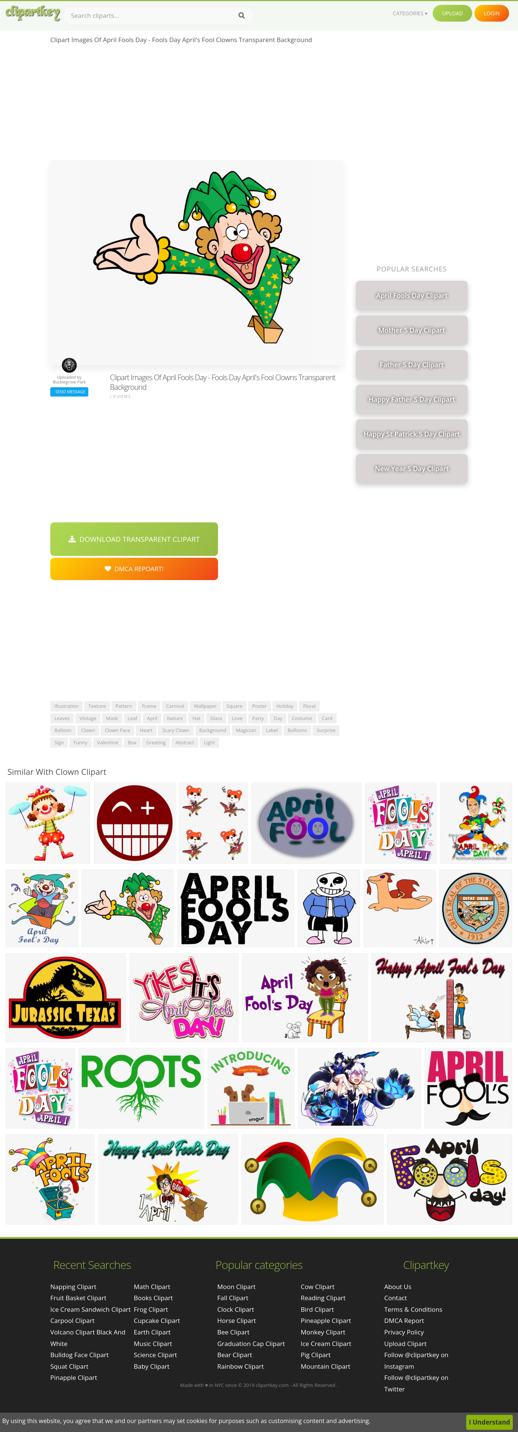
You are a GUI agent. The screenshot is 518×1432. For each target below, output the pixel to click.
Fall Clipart (232, 1297)
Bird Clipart (317, 1309)
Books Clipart (153, 1297)
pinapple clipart (73, 1377)
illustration (66, 706)
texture (96, 706)
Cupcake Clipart (157, 1320)
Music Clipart (153, 1343)
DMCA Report (404, 1320)
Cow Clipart (318, 1286)
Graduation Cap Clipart (251, 1343)
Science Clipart (155, 1354)
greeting (155, 742)
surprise (326, 730)
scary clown (175, 730)
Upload (452, 13)
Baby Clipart (152, 1366)
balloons (297, 730)
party (258, 718)
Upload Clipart (405, 1343)
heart (146, 730)
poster (259, 706)
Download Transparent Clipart (134, 539)
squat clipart (69, 1366)
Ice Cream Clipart (326, 1343)
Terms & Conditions (413, 1309)
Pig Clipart (316, 1354)
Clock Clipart (235, 1309)
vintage (87, 718)
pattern (124, 706)
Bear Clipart (234, 1354)
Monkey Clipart (323, 1332)
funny (80, 742)
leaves (62, 718)
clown (88, 730)
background (213, 730)
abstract (185, 742)
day (278, 718)
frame (149, 706)
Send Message (69, 391)
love (237, 718)
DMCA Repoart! (134, 568)
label (272, 730)
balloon (63, 730)
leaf (133, 718)
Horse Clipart (236, 1320)
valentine (108, 742)
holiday (285, 706)
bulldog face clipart (79, 1354)
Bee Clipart (233, 1332)
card (327, 718)
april (152, 718)
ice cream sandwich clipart (90, 1309)
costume (302, 718)
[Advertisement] (196, 104)
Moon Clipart (236, 1286)
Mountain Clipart (325, 1366)
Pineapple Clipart (326, 1320)
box (132, 742)
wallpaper (205, 706)
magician (246, 730)
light (209, 742)
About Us (397, 1286)
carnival (175, 706)
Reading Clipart (323, 1297)
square (235, 706)
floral (309, 706)
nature (175, 718)
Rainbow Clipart (240, 1366)
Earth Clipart (152, 1332)
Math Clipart (152, 1286)
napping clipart (73, 1286)
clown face (117, 730)
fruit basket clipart (78, 1297)
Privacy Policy (404, 1332)
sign (59, 742)
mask (112, 718)
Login (492, 13)
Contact (395, 1297)
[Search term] (158, 15)
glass (216, 718)
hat (196, 718)
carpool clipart (72, 1320)
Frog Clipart (151, 1309)
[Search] (241, 15)
